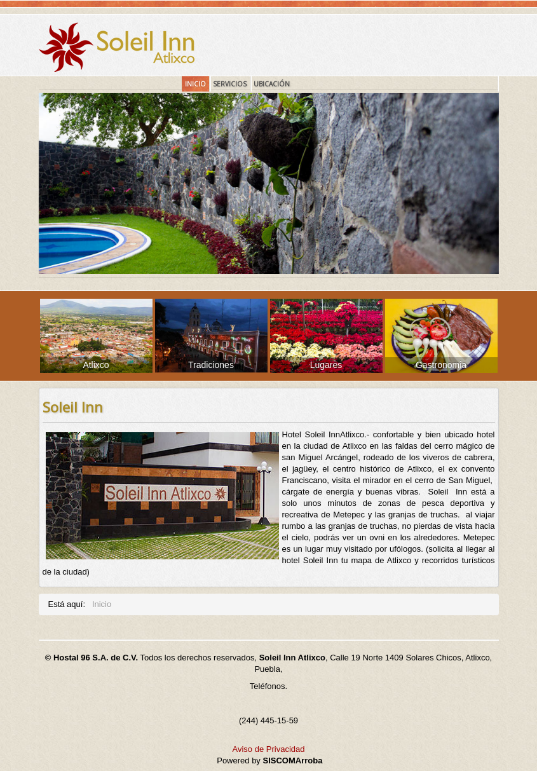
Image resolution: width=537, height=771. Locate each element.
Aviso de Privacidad (269, 749)
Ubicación (272, 83)
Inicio (195, 83)
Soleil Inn (73, 406)
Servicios (230, 83)
